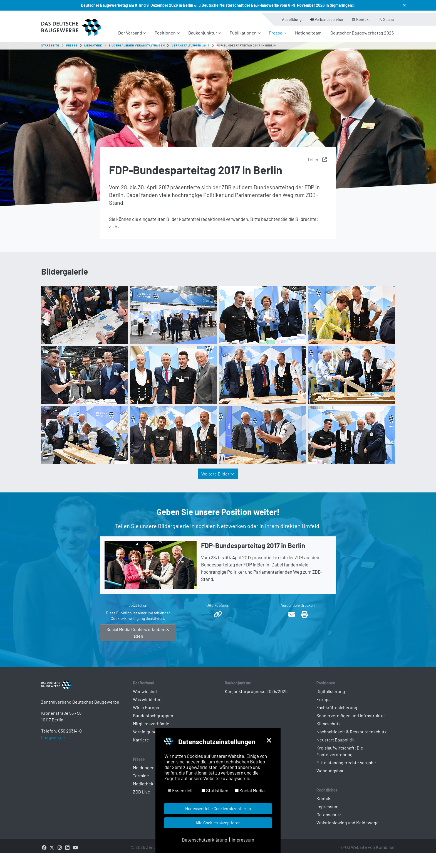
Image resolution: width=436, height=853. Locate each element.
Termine (141, 772)
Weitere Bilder (218, 470)
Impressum (327, 803)
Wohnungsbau (330, 767)
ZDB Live (141, 788)
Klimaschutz (328, 720)
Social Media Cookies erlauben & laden (137, 629)
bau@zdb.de (53, 743)
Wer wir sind (145, 688)
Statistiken (215, 790)
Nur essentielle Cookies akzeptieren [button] (218, 808)
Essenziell (180, 790)
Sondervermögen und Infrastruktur (350, 712)
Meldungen (144, 764)
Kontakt (324, 795)
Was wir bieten (147, 696)
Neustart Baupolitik (335, 736)
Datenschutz (328, 811)
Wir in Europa (146, 704)
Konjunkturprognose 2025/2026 (256, 688)
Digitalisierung (330, 688)
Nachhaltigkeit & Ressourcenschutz (351, 728)
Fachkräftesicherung (336, 704)
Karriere (141, 736)
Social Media (250, 790)
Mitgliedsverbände (151, 720)
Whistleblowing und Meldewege (347, 819)
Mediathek (143, 780)
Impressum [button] (243, 839)
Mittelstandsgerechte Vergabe (346, 759)
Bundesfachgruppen (153, 712)
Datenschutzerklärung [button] (204, 839)
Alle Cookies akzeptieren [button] (218, 822)
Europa (323, 696)
